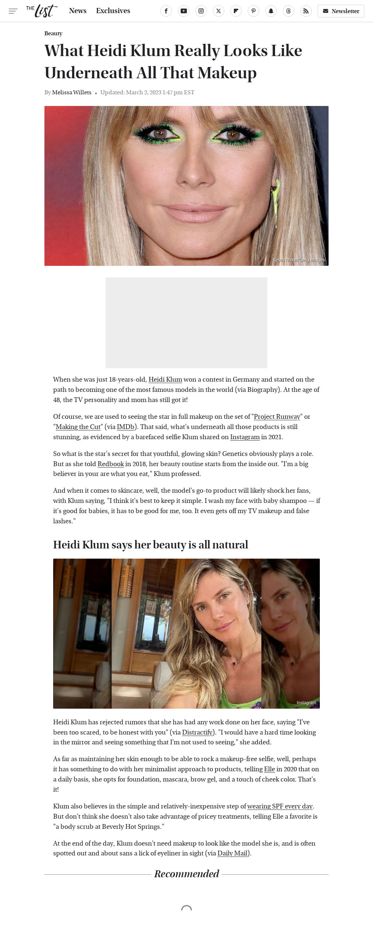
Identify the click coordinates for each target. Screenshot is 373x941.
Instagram (245, 437)
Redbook (111, 464)
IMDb (125, 427)
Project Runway (277, 417)
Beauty (53, 33)
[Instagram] (201, 11)
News (78, 11)
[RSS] (306, 11)
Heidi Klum (165, 379)
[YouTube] (183, 11)
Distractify (197, 732)
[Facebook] (166, 11)
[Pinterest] (253, 11)
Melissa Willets (71, 92)
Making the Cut (78, 427)
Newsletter (341, 11)
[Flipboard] (236, 11)
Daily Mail (232, 853)
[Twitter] (218, 11)
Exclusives (113, 11)
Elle (269, 769)
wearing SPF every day (280, 806)
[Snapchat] (271, 11)
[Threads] (288, 11)
